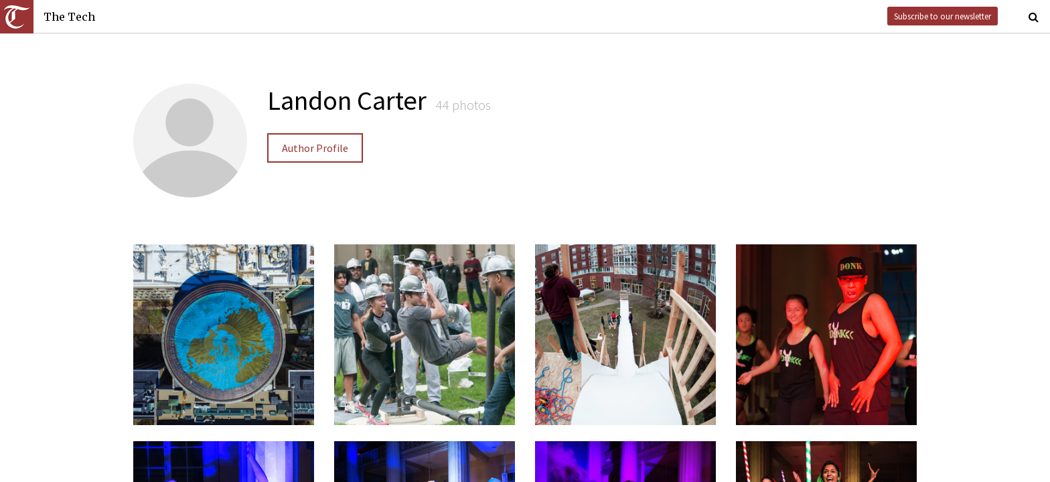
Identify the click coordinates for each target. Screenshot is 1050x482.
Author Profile (315, 148)
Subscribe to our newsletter (942, 16)
